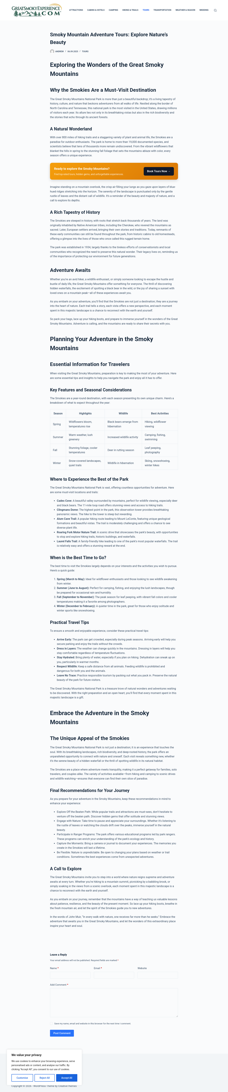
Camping (113, 10)
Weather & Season (185, 10)
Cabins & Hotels (95, 10)
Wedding (204, 10)
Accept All (66, 1077)
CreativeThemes (67, 1086)
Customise (22, 1077)
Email (98, 968)
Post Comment (61, 1033)
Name (54, 968)
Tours (146, 10)
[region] (44, 1067)
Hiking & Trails (130, 10)
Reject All (45, 1077)
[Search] (215, 10)
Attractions (76, 10)
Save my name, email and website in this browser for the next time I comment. (92, 1023)
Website (142, 968)
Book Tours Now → (158, 171)
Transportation (162, 10)
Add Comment (59, 985)
